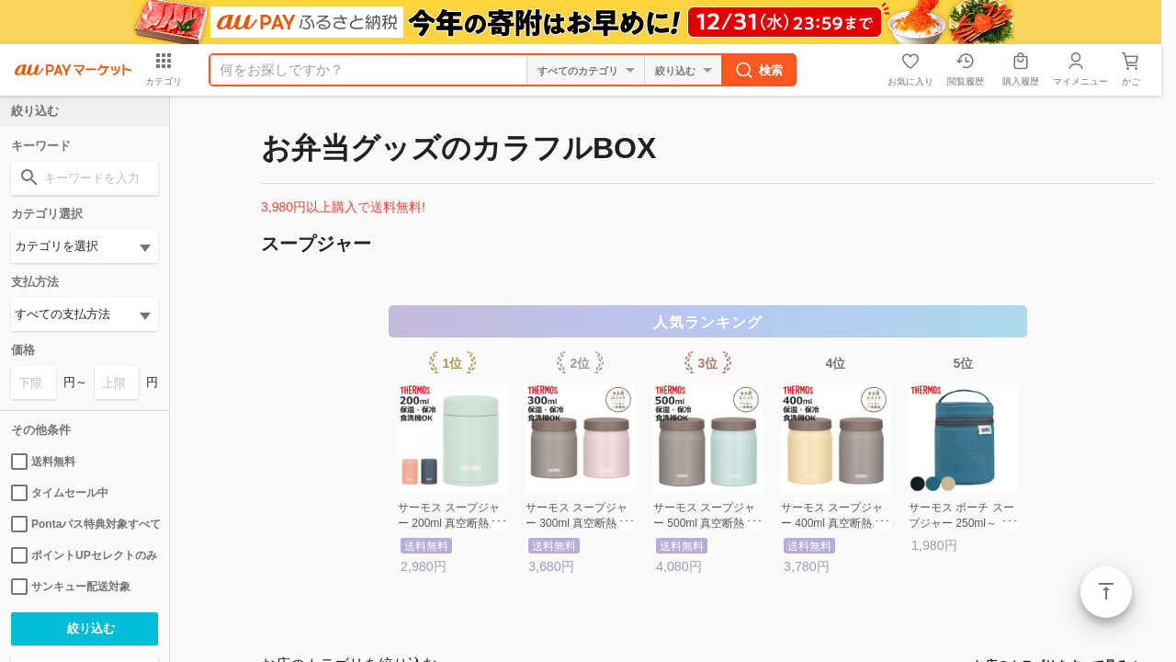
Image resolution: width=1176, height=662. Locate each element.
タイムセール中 (59, 493)
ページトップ (1106, 592)
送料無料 (43, 461)
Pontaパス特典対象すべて (84, 524)
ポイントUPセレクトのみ (84, 555)
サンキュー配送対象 (70, 586)
